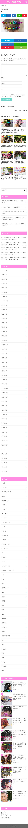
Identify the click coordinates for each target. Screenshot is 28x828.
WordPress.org (5, 817)
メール (3, 83)
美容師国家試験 (6, 636)
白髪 (3, 614)
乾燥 (3, 579)
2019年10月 (5, 449)
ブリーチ (4, 531)
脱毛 (3, 640)
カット (3, 496)
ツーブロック (5, 518)
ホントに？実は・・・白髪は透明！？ (12, 207)
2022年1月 (4, 336)
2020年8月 (4, 406)
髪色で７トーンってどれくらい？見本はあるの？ (19, 780)
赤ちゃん (4, 649)
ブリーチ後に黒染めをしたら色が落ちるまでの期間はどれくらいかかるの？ (19, 685)
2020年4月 (4, 423)
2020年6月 (4, 414)
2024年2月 (4, 279)
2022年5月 (4, 318)
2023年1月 (4, 296)
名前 (2, 77)
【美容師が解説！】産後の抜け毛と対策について (13, 201)
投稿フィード (4, 814)
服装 (3, 592)
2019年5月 (4, 471)
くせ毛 (3, 483)
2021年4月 (4, 371)
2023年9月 (4, 288)
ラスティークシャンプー (8, 570)
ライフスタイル (6, 566)
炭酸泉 (3, 601)
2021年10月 (5, 344)
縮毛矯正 (4, 627)
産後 (3, 609)
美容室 (3, 631)
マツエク (4, 557)
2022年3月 (4, 327)
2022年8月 (4, 305)
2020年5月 (4, 419)
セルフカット (5, 513)
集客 (3, 657)
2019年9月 (4, 454)
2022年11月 (5, 301)
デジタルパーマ (6, 522)
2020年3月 (4, 427)
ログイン (3, 812)
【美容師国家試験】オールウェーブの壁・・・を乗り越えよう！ (19, 769)
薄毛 (3, 644)
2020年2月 (4, 432)
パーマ (3, 526)
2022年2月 (4, 331)
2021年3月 (4, 375)
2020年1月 (4, 436)
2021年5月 (4, 366)
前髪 (3, 583)
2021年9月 (4, 349)
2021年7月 (4, 357)
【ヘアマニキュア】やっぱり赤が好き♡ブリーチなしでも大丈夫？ (19, 720)
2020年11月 (5, 392)
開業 (3, 653)
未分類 (3, 596)
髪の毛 (3, 662)
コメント (3, 63)
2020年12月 (5, 388)
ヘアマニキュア (6, 544)
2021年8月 (4, 353)
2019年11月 (5, 445)
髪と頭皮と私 (14, 1)
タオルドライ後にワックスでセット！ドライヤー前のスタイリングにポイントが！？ (19, 733)
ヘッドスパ (5, 548)
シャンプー (5, 509)
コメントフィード (6, 815)
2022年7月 (4, 309)
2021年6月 (4, 362)
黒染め (3, 670)
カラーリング (5, 500)
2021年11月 (5, 340)
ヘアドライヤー (6, 539)
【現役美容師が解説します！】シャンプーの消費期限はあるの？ (13, 218)
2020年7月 (4, 410)
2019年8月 (4, 458)
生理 (3, 605)
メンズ (3, 561)
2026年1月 (4, 270)
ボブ (3, 553)
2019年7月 (4, 462)
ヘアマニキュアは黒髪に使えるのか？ (19, 707)
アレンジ (4, 487)
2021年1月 (4, 384)
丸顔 (3, 574)
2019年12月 (5, 440)
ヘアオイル (5, 535)
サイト (2, 89)
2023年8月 (4, 292)
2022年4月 (4, 322)
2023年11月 (5, 283)
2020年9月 (4, 401)
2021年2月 (4, 379)
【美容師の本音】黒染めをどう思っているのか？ (13, 212)
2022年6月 (4, 314)
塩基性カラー (5, 588)
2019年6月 (4, 467)
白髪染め (4, 618)
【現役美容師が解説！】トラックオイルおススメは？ (13, 224)
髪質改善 (4, 666)
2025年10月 (5, 274)
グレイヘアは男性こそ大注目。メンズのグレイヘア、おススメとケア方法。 (19, 794)
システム (4, 504)
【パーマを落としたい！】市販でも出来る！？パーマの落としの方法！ (19, 758)
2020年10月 (5, 397)
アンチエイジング (6, 491)
